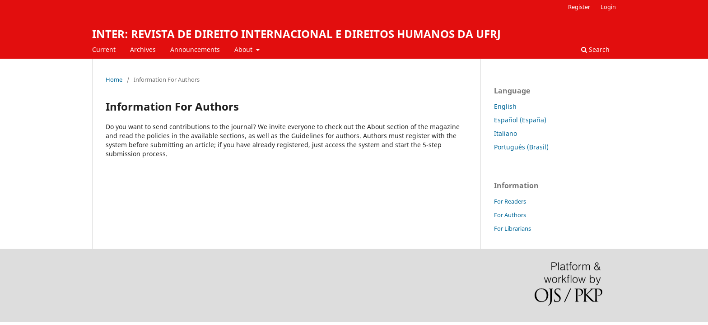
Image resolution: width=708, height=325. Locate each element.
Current (104, 49)
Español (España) (520, 120)
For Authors (510, 215)
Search (595, 49)
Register (579, 7)
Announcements (195, 49)
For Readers (510, 201)
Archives (143, 49)
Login (608, 7)
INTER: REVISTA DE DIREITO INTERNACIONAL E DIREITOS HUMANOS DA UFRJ (296, 33)
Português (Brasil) (521, 147)
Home (114, 79)
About (244, 49)
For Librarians (512, 228)
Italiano (505, 133)
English (505, 106)
